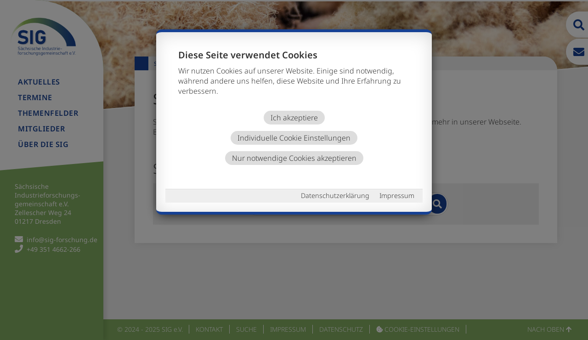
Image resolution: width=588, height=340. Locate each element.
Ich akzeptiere (294, 118)
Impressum (396, 195)
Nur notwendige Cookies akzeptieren (294, 158)
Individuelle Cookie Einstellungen (294, 138)
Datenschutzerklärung (335, 195)
